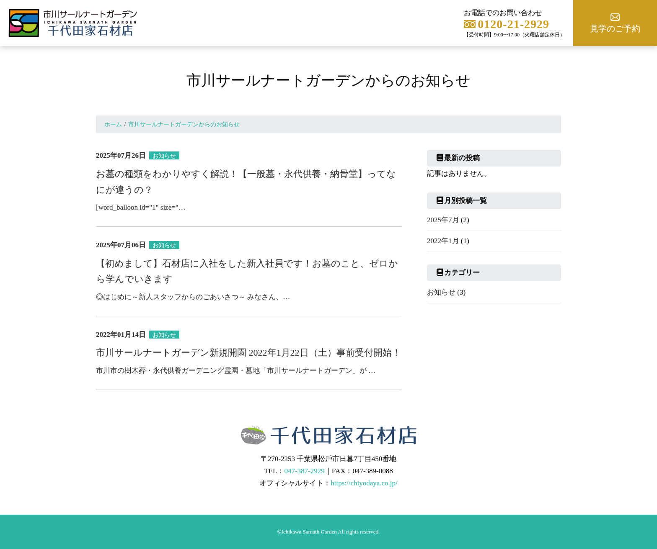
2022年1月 (443, 241)
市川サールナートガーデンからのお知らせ (184, 124)
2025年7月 (443, 220)
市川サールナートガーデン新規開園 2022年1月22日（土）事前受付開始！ (248, 352)
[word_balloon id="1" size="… (141, 207)
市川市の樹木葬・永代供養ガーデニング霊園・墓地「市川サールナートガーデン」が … (235, 371)
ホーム (113, 124)
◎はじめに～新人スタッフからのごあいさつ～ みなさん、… (193, 297)
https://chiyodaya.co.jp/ (364, 483)
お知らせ (441, 292)
